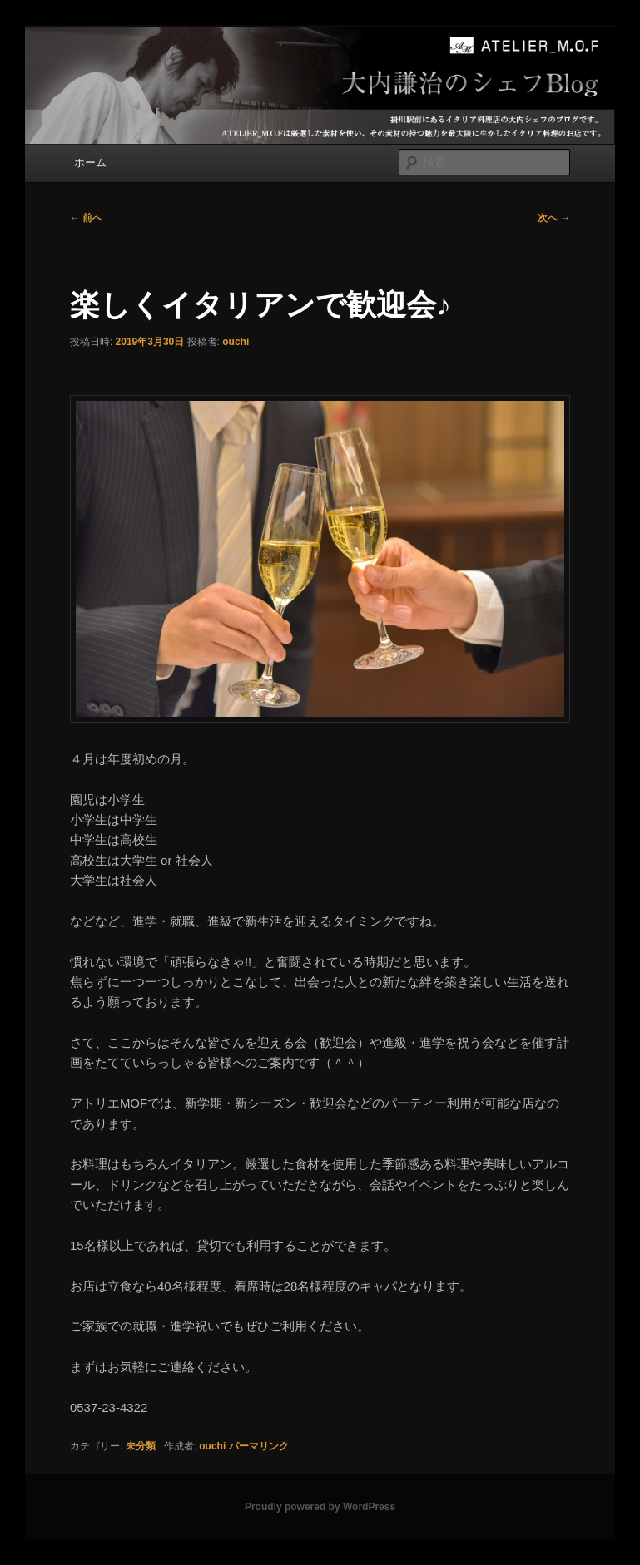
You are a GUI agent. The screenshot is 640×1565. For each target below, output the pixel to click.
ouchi (235, 342)
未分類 (141, 1446)
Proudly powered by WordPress (320, 1507)
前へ (86, 218)
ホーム (90, 162)
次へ (554, 218)
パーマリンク (259, 1446)
